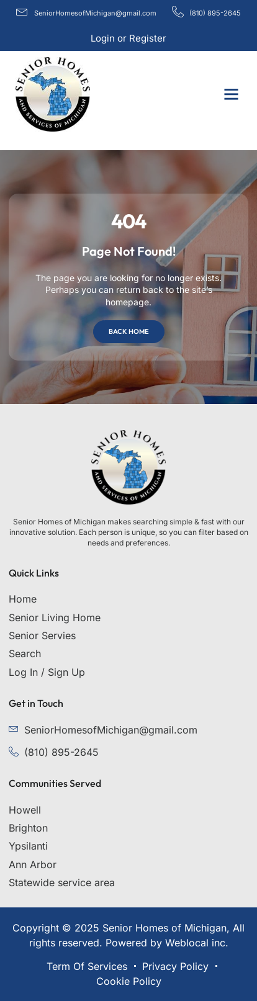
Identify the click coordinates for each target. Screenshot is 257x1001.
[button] (231, 94)
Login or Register (128, 38)
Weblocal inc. (196, 942)
